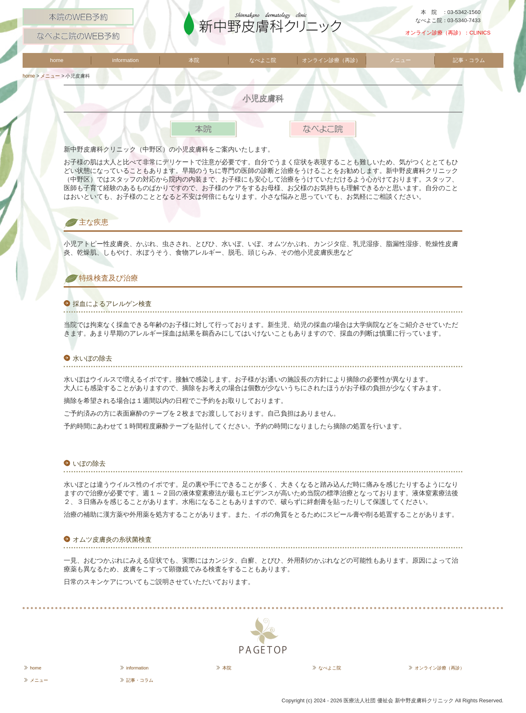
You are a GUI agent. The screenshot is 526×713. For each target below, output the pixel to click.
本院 (194, 60)
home (57, 60)
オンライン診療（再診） (331, 60)
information (125, 60)
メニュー (400, 60)
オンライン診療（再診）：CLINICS (450, 33)
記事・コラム (469, 60)
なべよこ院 (262, 60)
